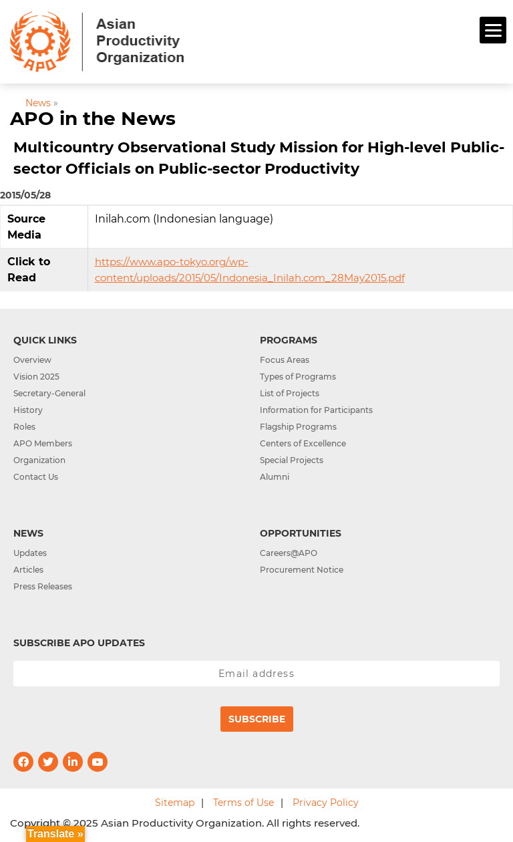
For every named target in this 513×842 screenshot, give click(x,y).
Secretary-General (49, 393)
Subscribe (256, 719)
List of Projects (289, 393)
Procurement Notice (301, 570)
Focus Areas (284, 360)
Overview (32, 360)
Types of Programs (298, 377)
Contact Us (35, 477)
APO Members (42, 443)
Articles (28, 570)
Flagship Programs (298, 427)
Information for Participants (316, 410)
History (28, 410)
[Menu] (493, 30)
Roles (24, 427)
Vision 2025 (36, 377)
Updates (30, 553)
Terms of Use (243, 803)
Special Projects (291, 460)
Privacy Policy (326, 803)
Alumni (274, 477)
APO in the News (93, 118)
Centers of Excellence (303, 443)
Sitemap (174, 803)
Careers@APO (288, 553)
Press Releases (42, 586)
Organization (39, 460)
